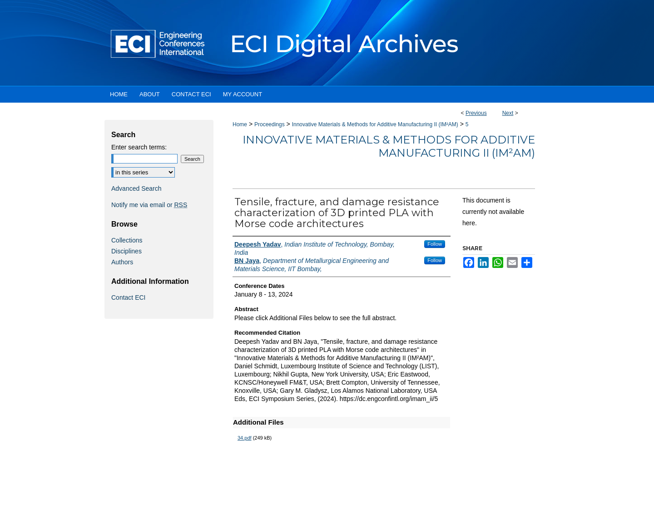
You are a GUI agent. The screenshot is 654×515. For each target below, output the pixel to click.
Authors (122, 262)
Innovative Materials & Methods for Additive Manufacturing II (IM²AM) (375, 124)
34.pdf (245, 438)
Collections (126, 240)
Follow (434, 244)
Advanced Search (136, 188)
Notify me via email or (149, 204)
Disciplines (126, 251)
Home (240, 124)
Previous (476, 113)
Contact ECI (128, 297)
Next (508, 113)
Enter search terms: (139, 147)
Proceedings (269, 124)
